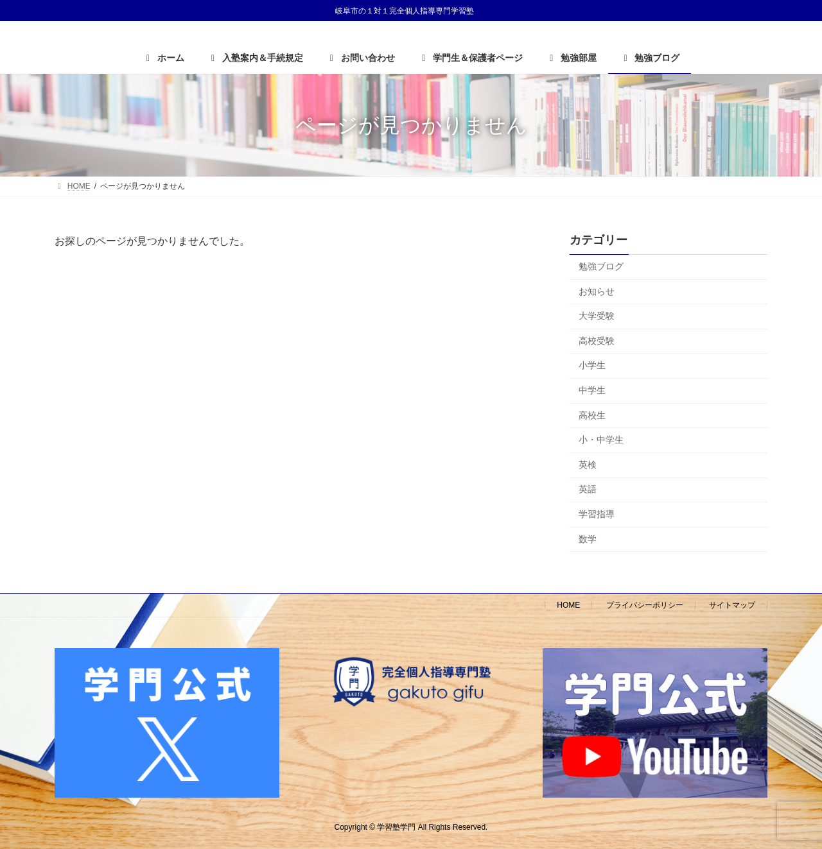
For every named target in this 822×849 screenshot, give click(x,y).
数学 (588, 539)
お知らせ (597, 291)
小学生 (592, 365)
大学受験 (597, 316)
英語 (588, 489)
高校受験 (597, 341)
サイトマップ (732, 605)
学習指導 (597, 514)
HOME (568, 605)
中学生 (592, 390)
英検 (588, 464)
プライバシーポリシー (644, 605)
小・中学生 (601, 439)
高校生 (592, 415)
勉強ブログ (601, 266)
